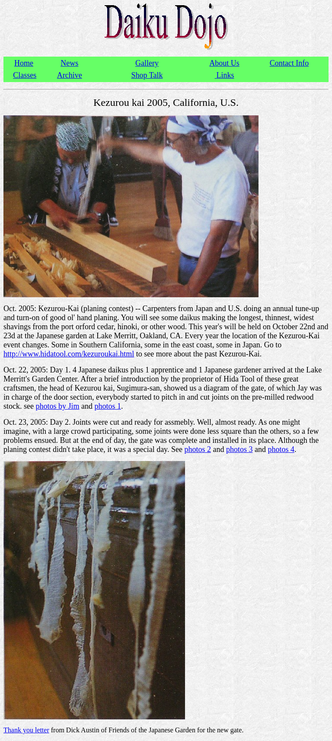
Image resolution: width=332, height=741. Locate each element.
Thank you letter (26, 730)
